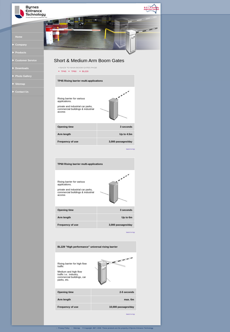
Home (18, 36)
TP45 (63, 71)
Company (21, 44)
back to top (130, 149)
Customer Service (26, 60)
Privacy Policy (64, 328)
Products (20, 52)
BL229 (85, 71)
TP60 (73, 71)
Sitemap (20, 84)
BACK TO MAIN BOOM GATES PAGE (77, 67)
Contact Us (22, 91)
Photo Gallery (23, 76)
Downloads (22, 68)
